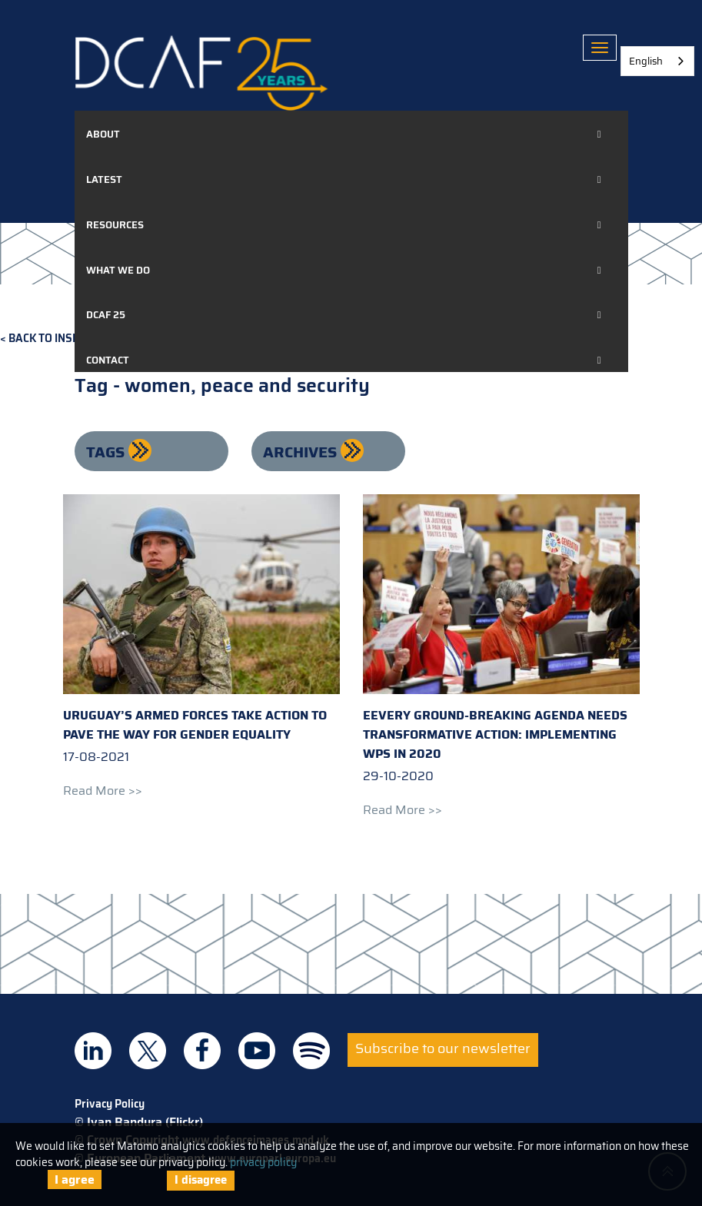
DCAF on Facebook (202, 1050)
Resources (115, 225)
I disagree (201, 1180)
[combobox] (657, 61)
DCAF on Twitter (147, 1050)
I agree (75, 1179)
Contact (107, 360)
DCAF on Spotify (311, 1050)
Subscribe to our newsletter (443, 1048)
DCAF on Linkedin (93, 1050)
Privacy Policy (110, 1103)
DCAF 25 (105, 315)
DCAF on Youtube (256, 1050)
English (646, 61)
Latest (104, 179)
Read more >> (102, 790)
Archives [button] (302, 452)
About (103, 134)
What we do (118, 270)
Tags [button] (107, 452)
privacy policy (263, 1162)
